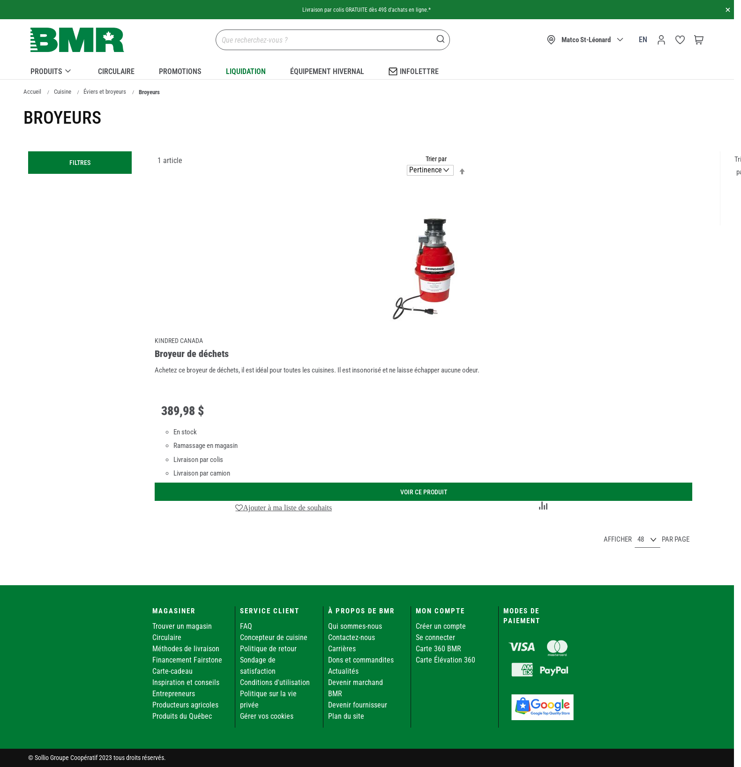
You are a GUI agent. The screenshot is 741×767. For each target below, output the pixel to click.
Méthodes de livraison (185, 648)
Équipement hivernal (327, 71)
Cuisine (62, 91)
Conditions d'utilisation (275, 682)
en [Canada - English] (643, 39)
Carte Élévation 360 (445, 659)
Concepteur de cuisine (273, 637)
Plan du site (346, 716)
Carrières (342, 648)
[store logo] (77, 40)
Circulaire (116, 71)
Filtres (79, 162)
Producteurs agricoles (185, 704)
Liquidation (246, 71)
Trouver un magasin (182, 626)
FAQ (246, 626)
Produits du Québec (182, 716)
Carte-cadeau (172, 671)
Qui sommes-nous (355, 626)
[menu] (367, 69)
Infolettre (414, 71)
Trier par (436, 159)
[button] (284, 507)
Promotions (180, 71)
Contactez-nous (351, 637)
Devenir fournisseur (357, 704)
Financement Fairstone (187, 659)
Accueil (32, 91)
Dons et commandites (361, 659)
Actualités (343, 671)
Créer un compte (441, 626)
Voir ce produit (423, 492)
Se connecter (435, 637)
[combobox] (333, 40)
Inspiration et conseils (185, 682)
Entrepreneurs (173, 693)
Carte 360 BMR (438, 648)
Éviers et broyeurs (104, 91)
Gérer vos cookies (266, 716)
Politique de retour (268, 648)
